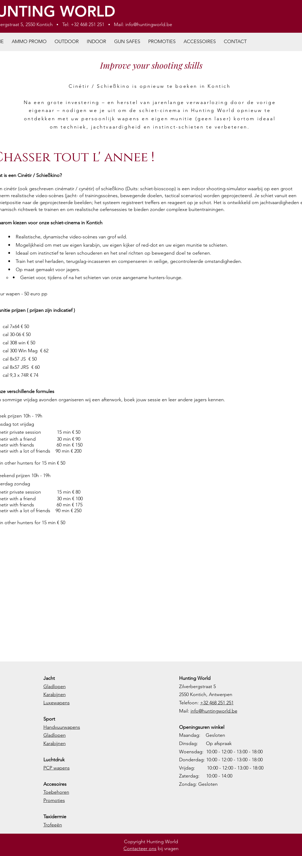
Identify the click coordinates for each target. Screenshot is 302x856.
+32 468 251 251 (217, 703)
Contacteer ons (139, 848)
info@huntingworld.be (148, 24)
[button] (67, 41)
